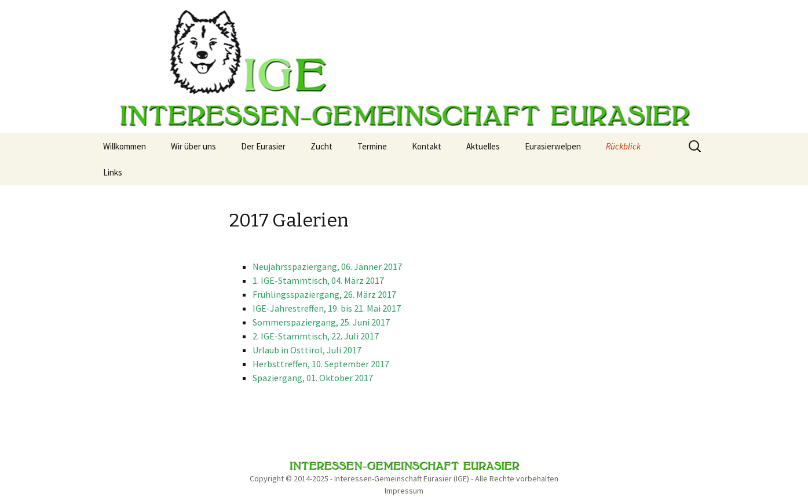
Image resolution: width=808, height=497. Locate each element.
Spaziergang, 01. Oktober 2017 (313, 377)
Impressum (404, 490)
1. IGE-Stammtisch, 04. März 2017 (318, 280)
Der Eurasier (263, 146)
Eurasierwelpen (553, 146)
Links (112, 172)
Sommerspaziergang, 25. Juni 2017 (321, 322)
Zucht (321, 146)
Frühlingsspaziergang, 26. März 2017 (324, 294)
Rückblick (623, 146)
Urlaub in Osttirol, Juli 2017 (307, 350)
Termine (372, 146)
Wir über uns (193, 146)
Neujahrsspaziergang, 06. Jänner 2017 (327, 266)
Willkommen (124, 146)
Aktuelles (483, 146)
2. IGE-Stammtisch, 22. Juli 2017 (316, 336)
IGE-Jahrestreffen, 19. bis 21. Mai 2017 (327, 308)
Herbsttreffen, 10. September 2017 (321, 364)
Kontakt (426, 146)
